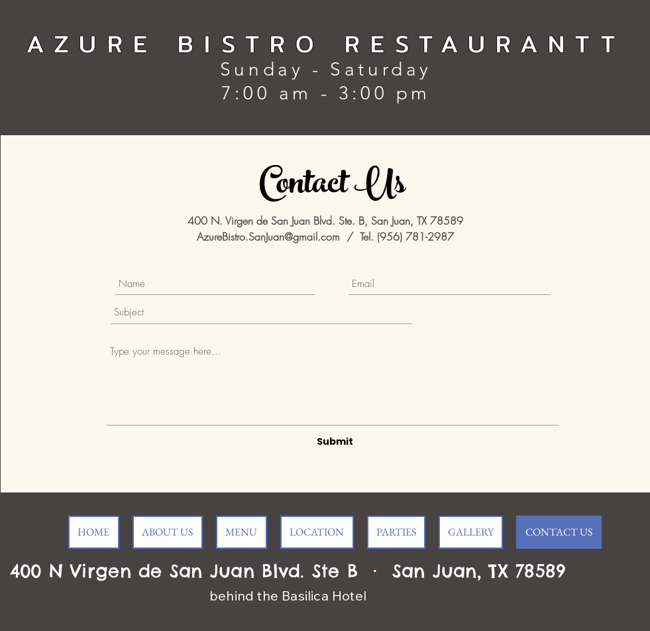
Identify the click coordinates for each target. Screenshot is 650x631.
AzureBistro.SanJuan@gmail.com (268, 236)
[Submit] (335, 441)
